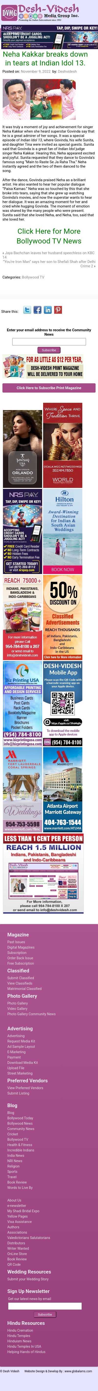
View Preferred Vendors (25, 1088)
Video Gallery (17, 1009)
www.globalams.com (78, 1371)
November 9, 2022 (35, 71)
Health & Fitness (19, 1145)
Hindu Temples (18, 1336)
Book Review (17, 1182)
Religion (13, 1166)
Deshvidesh (67, 71)
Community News (20, 1129)
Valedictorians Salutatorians (28, 1238)
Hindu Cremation (20, 1330)
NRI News (14, 1161)
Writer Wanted (18, 1248)
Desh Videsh (11, 1371)
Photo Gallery (17, 1003)
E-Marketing (16, 1052)
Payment (14, 1057)
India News (15, 1156)
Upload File (15, 1068)
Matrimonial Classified (24, 989)
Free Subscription (20, 963)
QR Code (14, 1264)
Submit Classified (20, 978)
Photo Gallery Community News (31, 1014)
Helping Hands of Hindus (26, 1352)
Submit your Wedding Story (28, 1279)
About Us (14, 1200)
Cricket (12, 1134)
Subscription (16, 953)
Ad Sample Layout (21, 1047)
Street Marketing (20, 1073)
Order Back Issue (20, 958)
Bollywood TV (33, 277)
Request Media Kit (21, 1041)
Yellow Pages (17, 1216)
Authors (13, 1227)
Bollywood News (20, 1123)
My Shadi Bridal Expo (23, 1211)
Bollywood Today (20, 1118)
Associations (17, 1232)
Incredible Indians (20, 1150)
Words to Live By (20, 1188)
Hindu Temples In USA (24, 1346)
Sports (12, 1172)
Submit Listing (18, 1093)
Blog (10, 1113)
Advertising (15, 1036)
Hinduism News (19, 1341)
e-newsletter (16, 1206)
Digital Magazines (21, 947)
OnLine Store (17, 1254)
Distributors (16, 1243)
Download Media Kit (22, 1063)
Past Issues (16, 942)
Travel (11, 1177)
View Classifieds (19, 983)
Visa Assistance (19, 1222)
